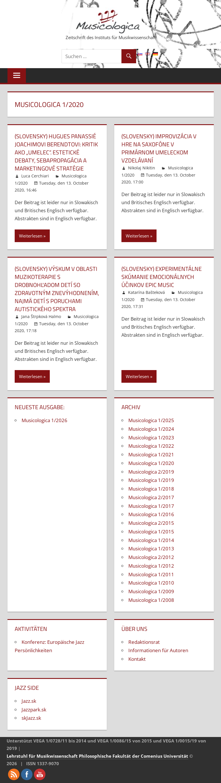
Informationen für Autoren (158, 650)
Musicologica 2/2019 (151, 471)
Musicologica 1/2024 (151, 429)
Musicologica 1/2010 (151, 582)
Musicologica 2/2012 (151, 557)
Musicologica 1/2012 (151, 565)
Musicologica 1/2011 (151, 574)
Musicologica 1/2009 (151, 591)
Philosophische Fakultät (105, 756)
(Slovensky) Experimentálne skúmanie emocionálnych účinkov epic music (161, 276)
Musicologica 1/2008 (151, 600)
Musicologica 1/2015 (151, 531)
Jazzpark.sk (34, 709)
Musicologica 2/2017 (151, 497)
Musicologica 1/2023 (151, 437)
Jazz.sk (29, 701)
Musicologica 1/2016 (151, 514)
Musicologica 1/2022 (151, 446)
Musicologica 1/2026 (44, 420)
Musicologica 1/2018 (151, 488)
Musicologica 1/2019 (151, 480)
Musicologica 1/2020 (151, 463)
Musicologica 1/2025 (151, 420)
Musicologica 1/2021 (151, 454)
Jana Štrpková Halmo (41, 316)
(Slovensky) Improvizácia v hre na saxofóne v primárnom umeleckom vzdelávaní (159, 148)
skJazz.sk (31, 718)
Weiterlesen (30, 236)
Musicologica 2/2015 (151, 523)
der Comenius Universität (160, 756)
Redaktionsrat (144, 642)
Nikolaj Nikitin (141, 168)
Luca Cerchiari (35, 176)
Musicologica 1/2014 (151, 540)
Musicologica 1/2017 (151, 506)
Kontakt (137, 659)
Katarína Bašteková (146, 292)
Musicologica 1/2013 (151, 548)
